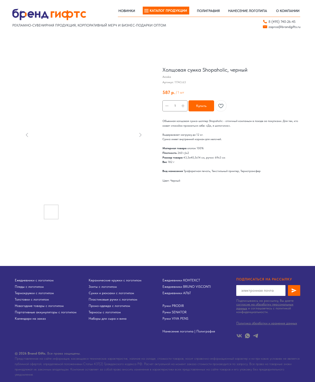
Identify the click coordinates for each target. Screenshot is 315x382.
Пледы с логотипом (29, 287)
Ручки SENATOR (174, 312)
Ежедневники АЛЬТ (176, 293)
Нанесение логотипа (177, 331)
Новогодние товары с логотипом (39, 306)
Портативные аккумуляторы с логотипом (46, 312)
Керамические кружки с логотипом (115, 280)
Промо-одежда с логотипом (109, 306)
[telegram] (255, 336)
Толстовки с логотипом (32, 299)
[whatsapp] (247, 336)
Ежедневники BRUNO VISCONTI (186, 287)
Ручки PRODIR (173, 306)
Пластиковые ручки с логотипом (113, 299)
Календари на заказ (30, 318)
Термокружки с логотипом (34, 293)
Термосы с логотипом (105, 312)
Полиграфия (205, 331)
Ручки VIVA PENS (175, 318)
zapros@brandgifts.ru (284, 27)
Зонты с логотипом (103, 287)
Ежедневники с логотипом (34, 280)
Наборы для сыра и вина (107, 318)
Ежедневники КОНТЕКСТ (181, 280)
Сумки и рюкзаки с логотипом (111, 293)
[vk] (239, 336)
